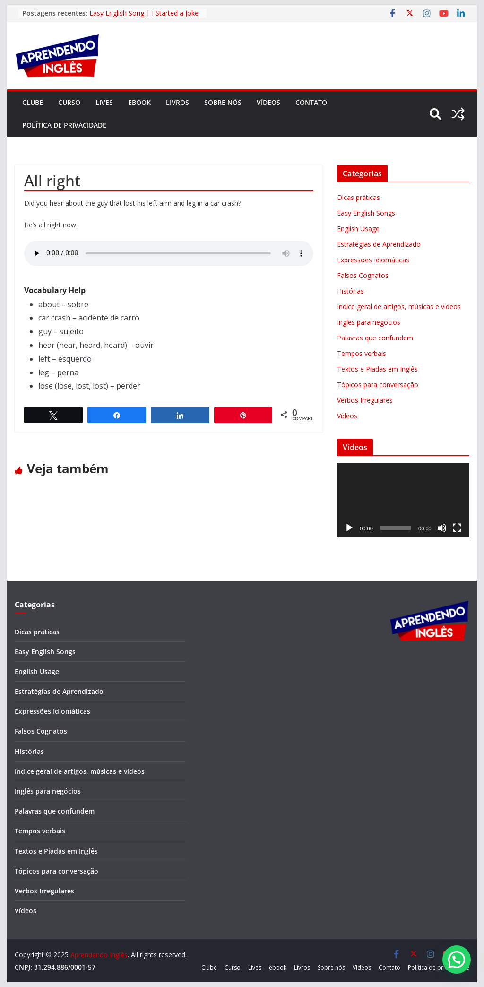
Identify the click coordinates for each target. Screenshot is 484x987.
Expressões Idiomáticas (373, 259)
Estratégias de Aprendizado (379, 244)
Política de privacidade (64, 125)
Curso (69, 102)
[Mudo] (442, 528)
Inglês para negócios (368, 322)
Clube (32, 102)
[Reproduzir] (349, 528)
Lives (104, 102)
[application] (403, 500)
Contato (311, 102)
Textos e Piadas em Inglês (377, 368)
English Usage (358, 228)
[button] (456, 959)
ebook (139, 102)
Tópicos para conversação (377, 384)
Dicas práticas (358, 197)
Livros (177, 102)
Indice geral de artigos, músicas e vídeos (399, 306)
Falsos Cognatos (363, 275)
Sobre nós (223, 102)
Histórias (350, 290)
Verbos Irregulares (365, 400)
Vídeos (268, 102)
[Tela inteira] (457, 528)
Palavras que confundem (375, 337)
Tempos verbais (361, 353)
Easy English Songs (366, 212)
